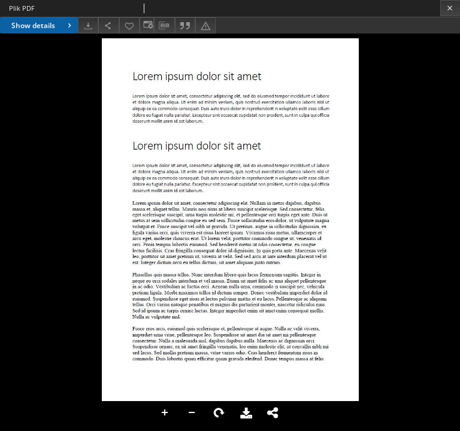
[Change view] (147, 25)
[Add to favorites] (129, 25)
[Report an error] (205, 25)
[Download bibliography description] (164, 25)
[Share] (108, 25)
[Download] (88, 25)
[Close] (450, 8)
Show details (42, 25)
